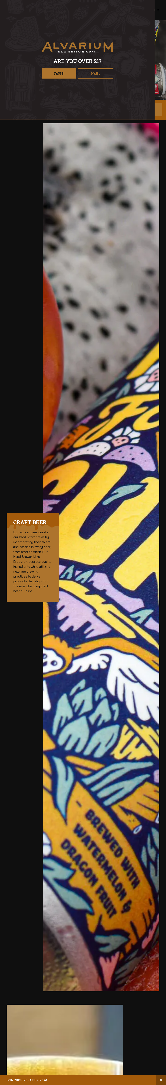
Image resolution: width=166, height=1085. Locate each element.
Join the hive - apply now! (27, 1080)
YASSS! (59, 73)
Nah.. (95, 73)
